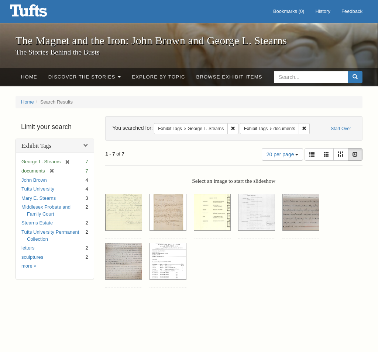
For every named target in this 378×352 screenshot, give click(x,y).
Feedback (351, 11)
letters (27, 248)
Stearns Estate (37, 223)
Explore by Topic (158, 77)
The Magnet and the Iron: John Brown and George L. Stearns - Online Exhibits (37, 13)
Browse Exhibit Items (229, 77)
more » (28, 266)
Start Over (341, 128)
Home (29, 77)
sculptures (32, 257)
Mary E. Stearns (38, 198)
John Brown (34, 180)
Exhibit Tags (36, 146)
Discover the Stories (84, 77)
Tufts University (37, 189)
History (322, 11)
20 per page (283, 154)
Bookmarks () (289, 11)
